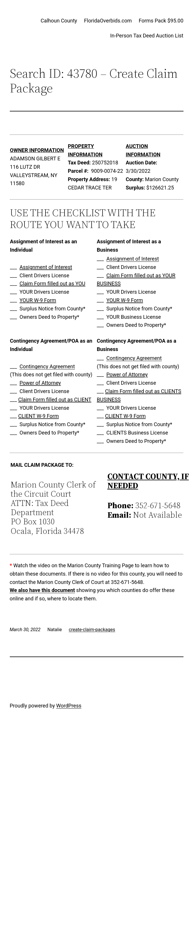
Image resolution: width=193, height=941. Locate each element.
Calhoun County (59, 21)
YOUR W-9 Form (38, 300)
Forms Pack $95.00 (161, 21)
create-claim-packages (92, 629)
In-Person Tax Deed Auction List (146, 36)
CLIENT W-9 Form (38, 416)
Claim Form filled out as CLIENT (54, 399)
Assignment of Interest (46, 267)
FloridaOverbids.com (108, 21)
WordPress (68, 706)
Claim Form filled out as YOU (52, 283)
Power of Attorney (40, 383)
